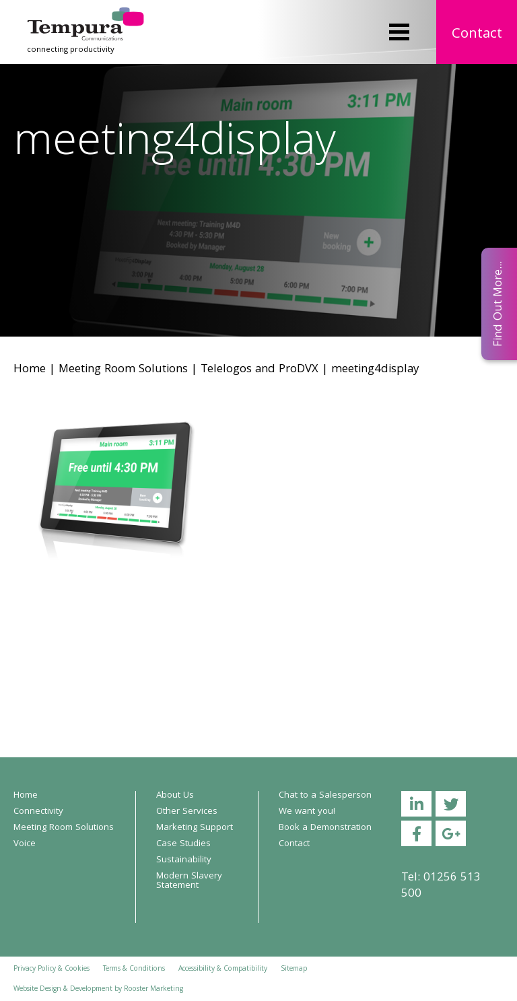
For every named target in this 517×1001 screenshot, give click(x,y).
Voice (24, 844)
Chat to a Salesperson (325, 795)
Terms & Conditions (134, 969)
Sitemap (294, 969)
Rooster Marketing (153, 989)
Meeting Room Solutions (123, 370)
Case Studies (183, 844)
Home (29, 370)
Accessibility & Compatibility (222, 969)
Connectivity (38, 811)
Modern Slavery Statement (189, 881)
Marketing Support (194, 828)
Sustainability (183, 860)
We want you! (307, 811)
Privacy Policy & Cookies (51, 969)
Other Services (186, 811)
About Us (175, 795)
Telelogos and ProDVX (259, 370)
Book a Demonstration (325, 828)
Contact (477, 34)
